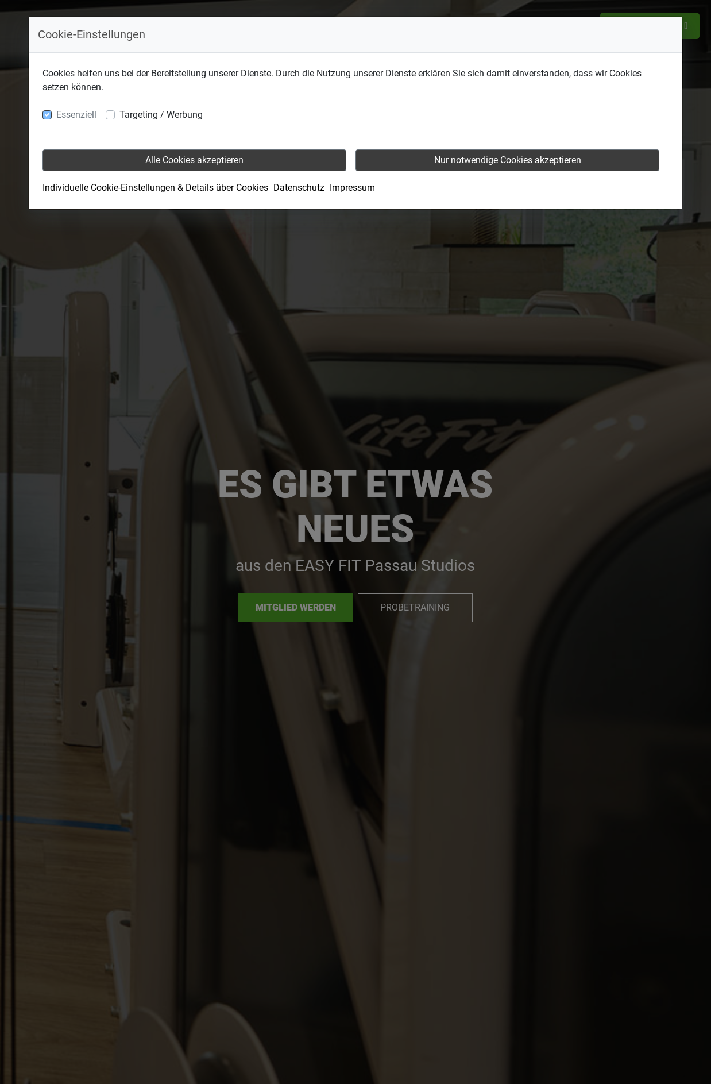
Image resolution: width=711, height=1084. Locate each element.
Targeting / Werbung (161, 114)
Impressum (352, 187)
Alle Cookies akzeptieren (194, 160)
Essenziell (76, 114)
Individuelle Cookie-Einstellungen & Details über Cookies (155, 187)
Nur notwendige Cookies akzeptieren (507, 160)
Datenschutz (298, 187)
